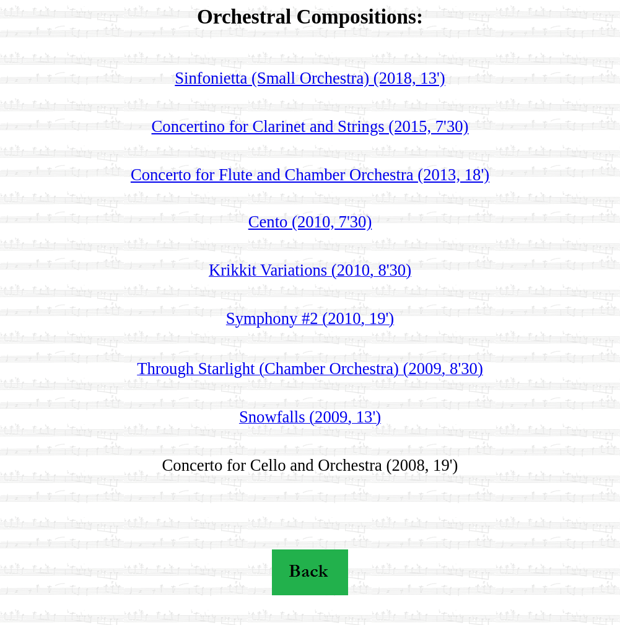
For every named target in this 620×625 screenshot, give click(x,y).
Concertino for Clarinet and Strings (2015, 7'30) (310, 126)
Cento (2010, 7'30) (310, 221)
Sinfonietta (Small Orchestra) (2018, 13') (310, 78)
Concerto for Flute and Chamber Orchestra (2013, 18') (310, 174)
